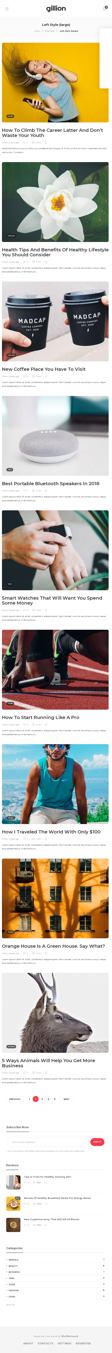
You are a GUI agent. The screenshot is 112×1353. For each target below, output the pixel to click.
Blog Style (49, 31)
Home (37, 31)
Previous (14, 1099)
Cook (57, 1284)
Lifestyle (11, 236)
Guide (10, 116)
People (11, 818)
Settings (64, 1343)
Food (57, 1296)
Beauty (57, 1265)
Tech (10, 469)
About (28, 1343)
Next (67, 1099)
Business (57, 1271)
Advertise (83, 1343)
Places (10, 932)
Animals (11, 1046)
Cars (57, 1278)
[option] (56, 1205)
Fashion (57, 1290)
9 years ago (14, 142)
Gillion (5, 142)
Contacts (45, 1343)
